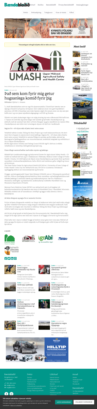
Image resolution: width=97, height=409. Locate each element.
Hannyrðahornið (55, 382)
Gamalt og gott (31, 379)
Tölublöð (75, 382)
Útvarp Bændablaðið (66, 5)
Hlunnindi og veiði (55, 392)
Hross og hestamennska (34, 388)
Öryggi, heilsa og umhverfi (35, 390)
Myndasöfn (76, 384)
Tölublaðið (80, 123)
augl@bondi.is (9, 387)
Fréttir (23, 5)
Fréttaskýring (36, 12)
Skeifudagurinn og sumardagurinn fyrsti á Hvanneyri (60, 287)
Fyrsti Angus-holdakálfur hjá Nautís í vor (26, 269)
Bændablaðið (51, 5)
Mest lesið (79, 46)
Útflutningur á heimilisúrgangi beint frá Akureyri (59, 304)
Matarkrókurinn (54, 379)
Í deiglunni (48, 12)
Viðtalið (52, 390)
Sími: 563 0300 (10, 383)
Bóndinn (52, 384)
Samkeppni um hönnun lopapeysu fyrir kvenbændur (86, 56)
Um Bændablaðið (78, 391)
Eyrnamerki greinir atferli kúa (58, 268)
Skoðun (40, 5)
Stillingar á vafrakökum (83, 402)
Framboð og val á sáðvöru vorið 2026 (86, 173)
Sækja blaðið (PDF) (83, 132)
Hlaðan (75, 377)
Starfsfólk (75, 393)
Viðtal (71, 12)
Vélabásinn (53, 395)
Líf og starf (53, 388)
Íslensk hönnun (54, 377)
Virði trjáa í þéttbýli (25, 285)
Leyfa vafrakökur (64, 402)
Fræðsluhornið (31, 382)
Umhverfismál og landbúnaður (36, 386)
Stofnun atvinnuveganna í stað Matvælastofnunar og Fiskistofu (26, 305)
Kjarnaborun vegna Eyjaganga (59, 324)
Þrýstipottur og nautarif (86, 65)
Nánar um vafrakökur (16, 405)
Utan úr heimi (61, 12)
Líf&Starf (31, 5)
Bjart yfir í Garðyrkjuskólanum (25, 324)
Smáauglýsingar (82, 5)
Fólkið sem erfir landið (57, 386)
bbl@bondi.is (9, 385)
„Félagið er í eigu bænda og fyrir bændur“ (86, 88)
